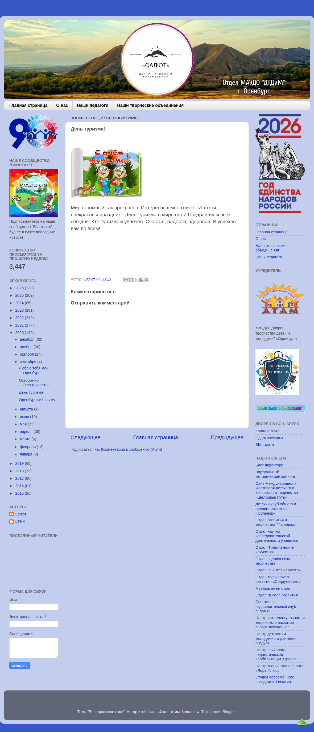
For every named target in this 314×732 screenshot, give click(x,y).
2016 (20, 486)
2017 (20, 478)
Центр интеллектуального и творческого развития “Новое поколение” (280, 622)
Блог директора (269, 465)
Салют (20, 514)
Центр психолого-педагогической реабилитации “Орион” (275, 654)
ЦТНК (20, 521)
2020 (20, 333)
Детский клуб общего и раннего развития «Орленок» (275, 508)
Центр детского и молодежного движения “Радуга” (276, 638)
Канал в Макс (267, 431)
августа (27, 409)
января (27, 454)
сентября (28, 362)
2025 (20, 295)
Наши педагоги (92, 105)
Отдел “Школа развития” (277, 595)
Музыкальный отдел (273, 588)
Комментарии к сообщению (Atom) (131, 449)
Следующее (86, 437)
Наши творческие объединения (150, 105)
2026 (20, 288)
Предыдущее (227, 437)
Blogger (229, 712)
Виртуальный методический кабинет (275, 474)
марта (26, 439)
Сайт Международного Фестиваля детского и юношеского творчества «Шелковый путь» (276, 490)
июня (25, 416)
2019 (20, 463)
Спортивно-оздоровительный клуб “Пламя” (275, 606)
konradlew (190, 712)
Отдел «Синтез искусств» (278, 570)
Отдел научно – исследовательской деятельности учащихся (276, 536)
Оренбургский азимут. (38, 400)
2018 (20, 471)
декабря (28, 339)
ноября (27, 347)
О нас (62, 105)
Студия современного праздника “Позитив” (274, 679)
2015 (20, 493)
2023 (20, 310)
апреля (27, 431)
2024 (20, 303)
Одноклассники (269, 438)
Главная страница (28, 105)
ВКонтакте (264, 444)
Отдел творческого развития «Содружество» (277, 579)
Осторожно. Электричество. (35, 382)
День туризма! (31, 392)
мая (24, 424)
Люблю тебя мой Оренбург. (33, 370)
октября (27, 354)
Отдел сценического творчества (273, 561)
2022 (20, 318)
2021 (20, 325)
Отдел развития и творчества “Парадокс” (275, 522)
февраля (28, 447)
